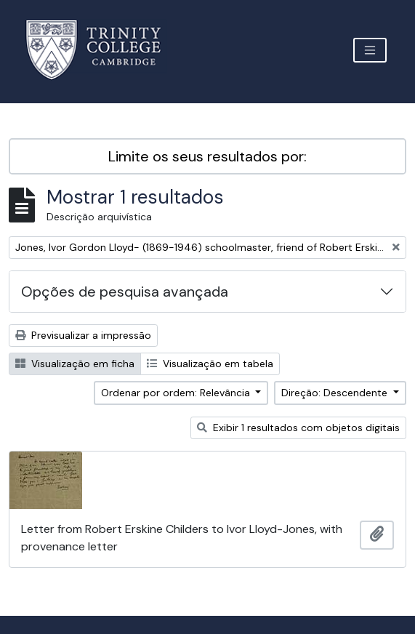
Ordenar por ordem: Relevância (177, 392)
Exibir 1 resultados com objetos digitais (298, 427)
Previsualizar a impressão (83, 335)
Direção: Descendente (335, 392)
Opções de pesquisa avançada (124, 291)
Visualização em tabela (210, 363)
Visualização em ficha (74, 363)
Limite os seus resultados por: (207, 156)
